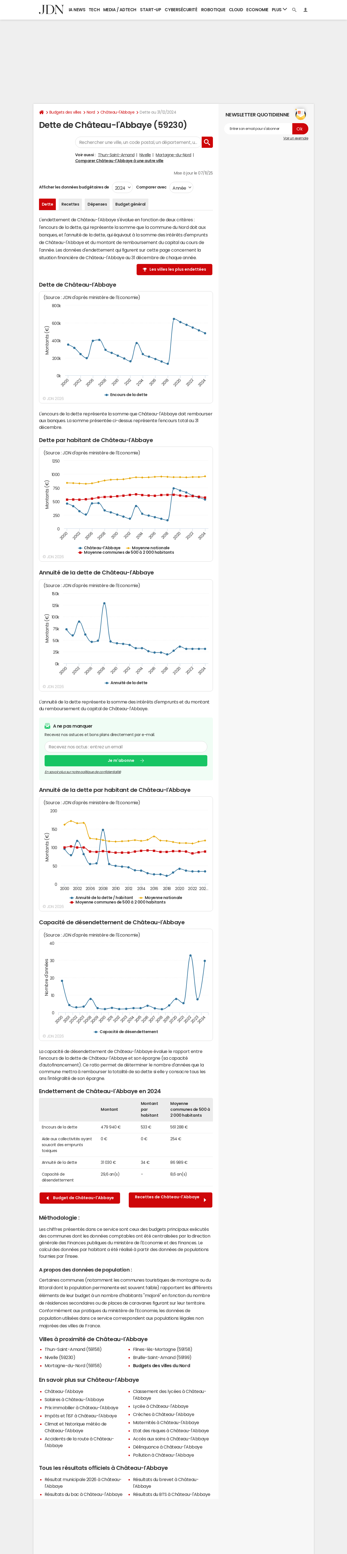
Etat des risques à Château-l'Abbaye (171, 1430)
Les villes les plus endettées (178, 269)
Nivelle (145, 155)
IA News (77, 10)
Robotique (213, 10)
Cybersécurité (181, 10)
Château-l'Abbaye (117, 112)
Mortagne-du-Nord (173, 155)
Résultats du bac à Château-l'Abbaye (84, 1494)
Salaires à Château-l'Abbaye (74, 1399)
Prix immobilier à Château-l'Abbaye (81, 1407)
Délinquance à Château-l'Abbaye (168, 1447)
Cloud (236, 10)
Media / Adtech (119, 10)
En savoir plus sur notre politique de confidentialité (83, 771)
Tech (94, 10)
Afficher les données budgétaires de (74, 187)
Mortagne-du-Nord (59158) (73, 1365)
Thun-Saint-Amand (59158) (73, 1349)
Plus (279, 9)
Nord (91, 112)
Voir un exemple (295, 138)
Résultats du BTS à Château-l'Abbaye (171, 1494)
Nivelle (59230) (60, 1357)
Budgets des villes (65, 112)
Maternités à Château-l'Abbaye (166, 1422)
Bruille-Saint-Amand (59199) (162, 1357)
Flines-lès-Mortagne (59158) (162, 1349)
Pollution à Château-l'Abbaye (163, 1455)
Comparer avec (151, 187)
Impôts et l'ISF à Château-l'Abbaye (81, 1415)
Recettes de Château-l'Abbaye (170, 1200)
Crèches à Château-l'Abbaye (163, 1414)
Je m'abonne (121, 760)
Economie (257, 10)
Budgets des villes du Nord (161, 1365)
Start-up (150, 10)
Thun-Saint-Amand (116, 155)
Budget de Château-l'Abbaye (80, 1198)
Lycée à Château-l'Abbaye (161, 1406)
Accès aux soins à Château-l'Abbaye (171, 1438)
